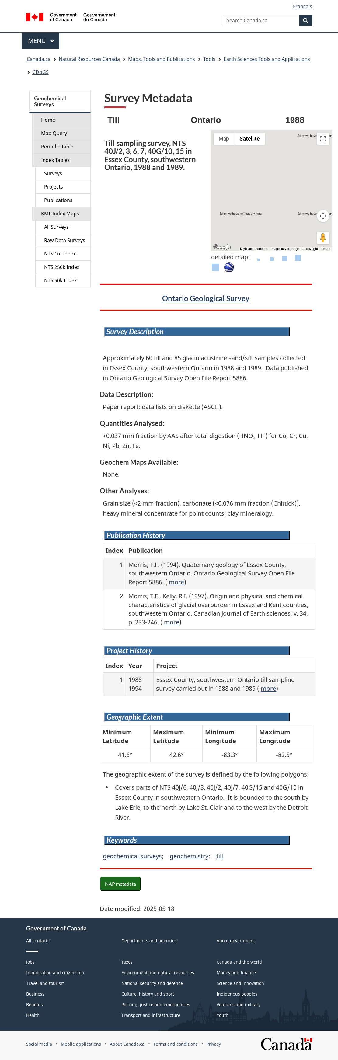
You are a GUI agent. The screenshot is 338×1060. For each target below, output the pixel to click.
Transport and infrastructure (150, 1015)
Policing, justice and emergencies (155, 1004)
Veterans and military (238, 1004)
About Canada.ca (127, 1044)
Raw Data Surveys (64, 240)
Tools (209, 59)
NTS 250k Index (61, 267)
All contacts (38, 941)
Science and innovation (240, 983)
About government (236, 941)
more (176, 582)
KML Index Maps (60, 213)
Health (33, 1015)
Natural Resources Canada (89, 59)
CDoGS (41, 72)
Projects (53, 186)
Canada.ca (39, 59)
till (219, 856)
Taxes (127, 962)
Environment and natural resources (157, 972)
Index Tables (55, 160)
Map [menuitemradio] (224, 138)
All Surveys (56, 227)
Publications (58, 200)
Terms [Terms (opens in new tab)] (326, 249)
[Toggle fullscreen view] (323, 139)
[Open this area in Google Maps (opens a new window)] (222, 247)
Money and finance (236, 972)
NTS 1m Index (60, 253)
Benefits (34, 1004)
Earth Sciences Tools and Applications (267, 59)
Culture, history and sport (147, 994)
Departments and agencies (149, 941)
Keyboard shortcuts (253, 249)
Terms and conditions (175, 1044)
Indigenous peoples (237, 994)
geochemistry (189, 856)
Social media (39, 1044)
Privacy (214, 1044)
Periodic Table (57, 146)
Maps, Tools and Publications (161, 59)
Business (35, 994)
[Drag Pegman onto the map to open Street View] (323, 238)
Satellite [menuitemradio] (249, 138)
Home (48, 119)
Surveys (53, 173)
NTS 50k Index (60, 280)
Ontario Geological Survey (205, 298)
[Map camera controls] (323, 216)
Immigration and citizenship (55, 972)
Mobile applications (81, 1044)
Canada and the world (239, 962)
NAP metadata (120, 884)
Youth (222, 1015)
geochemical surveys (132, 856)
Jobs (30, 962)
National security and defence (152, 983)
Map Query (54, 133)
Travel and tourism (45, 983)
